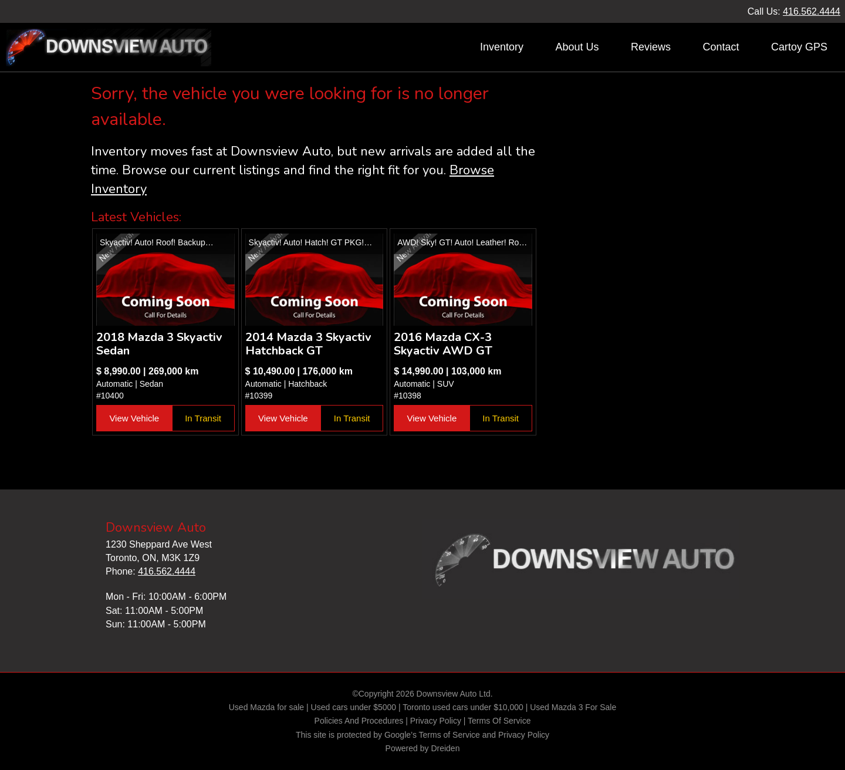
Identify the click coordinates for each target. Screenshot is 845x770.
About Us (577, 47)
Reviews (651, 47)
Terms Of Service (499, 720)
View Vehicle (134, 418)
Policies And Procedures (360, 720)
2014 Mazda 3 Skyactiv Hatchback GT (308, 344)
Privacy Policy (435, 720)
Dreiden (445, 748)
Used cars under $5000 (354, 707)
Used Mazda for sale (266, 707)
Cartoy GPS (799, 47)
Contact (720, 47)
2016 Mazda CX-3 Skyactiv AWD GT (443, 344)
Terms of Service (449, 734)
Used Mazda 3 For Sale (573, 707)
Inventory (501, 47)
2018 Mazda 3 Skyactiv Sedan (159, 344)
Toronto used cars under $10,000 (463, 707)
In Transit (203, 418)
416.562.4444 (811, 11)
